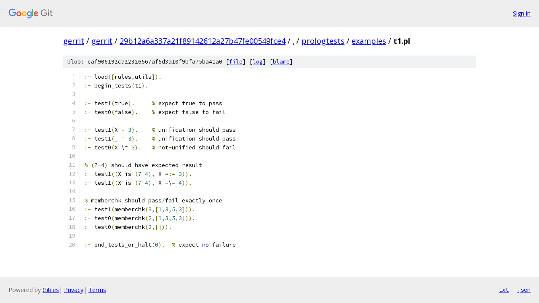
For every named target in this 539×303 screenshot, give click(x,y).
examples (369, 41)
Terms (97, 290)
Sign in (522, 13)
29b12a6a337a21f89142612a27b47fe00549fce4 (203, 41)
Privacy (73, 290)
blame (281, 61)
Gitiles (51, 290)
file (236, 61)
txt (504, 289)
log (258, 61)
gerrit (73, 41)
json (524, 289)
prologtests (323, 41)
